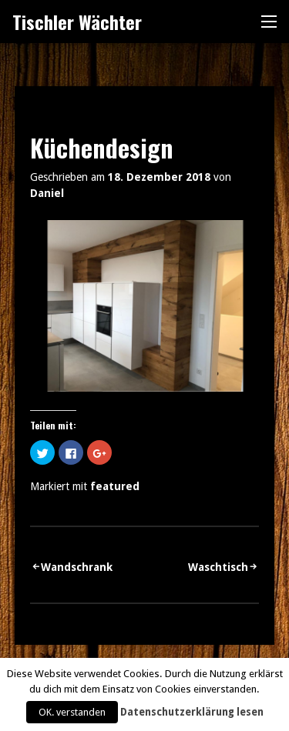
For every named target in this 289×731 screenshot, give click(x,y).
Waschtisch (218, 567)
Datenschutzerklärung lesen (192, 712)
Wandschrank (77, 567)
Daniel (47, 193)
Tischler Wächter (77, 21)
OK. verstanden (72, 712)
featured (114, 486)
